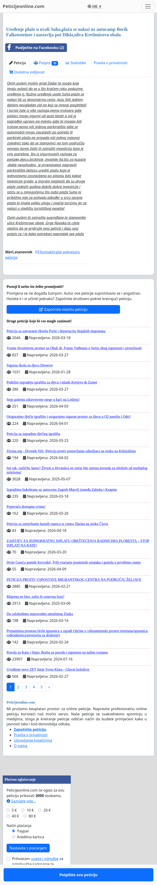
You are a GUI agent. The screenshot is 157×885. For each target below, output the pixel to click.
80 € (32, 829)
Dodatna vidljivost (27, 72)
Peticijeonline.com (23, 6)
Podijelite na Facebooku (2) (34, 48)
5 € (14, 823)
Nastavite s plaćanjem (28, 861)
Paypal (23, 844)
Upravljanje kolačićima (33, 753)
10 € (30, 823)
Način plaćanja (19, 838)
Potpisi (46, 63)
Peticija (17, 62)
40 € (15, 829)
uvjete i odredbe (45, 871)
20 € (47, 823)
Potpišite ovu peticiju (47, 277)
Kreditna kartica (30, 850)
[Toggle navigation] (148, 6)
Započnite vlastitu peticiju (63, 322)
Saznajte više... (21, 814)
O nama (20, 758)
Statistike (76, 62)
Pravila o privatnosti (111, 62)
